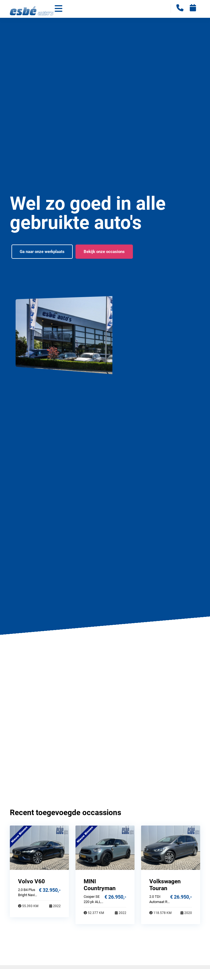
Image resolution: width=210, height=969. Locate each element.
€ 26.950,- (115, 897)
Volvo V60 (31, 881)
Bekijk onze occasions (104, 251)
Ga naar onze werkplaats (42, 251)
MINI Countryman (100, 885)
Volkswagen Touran (165, 885)
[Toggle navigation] (58, 9)
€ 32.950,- (50, 890)
